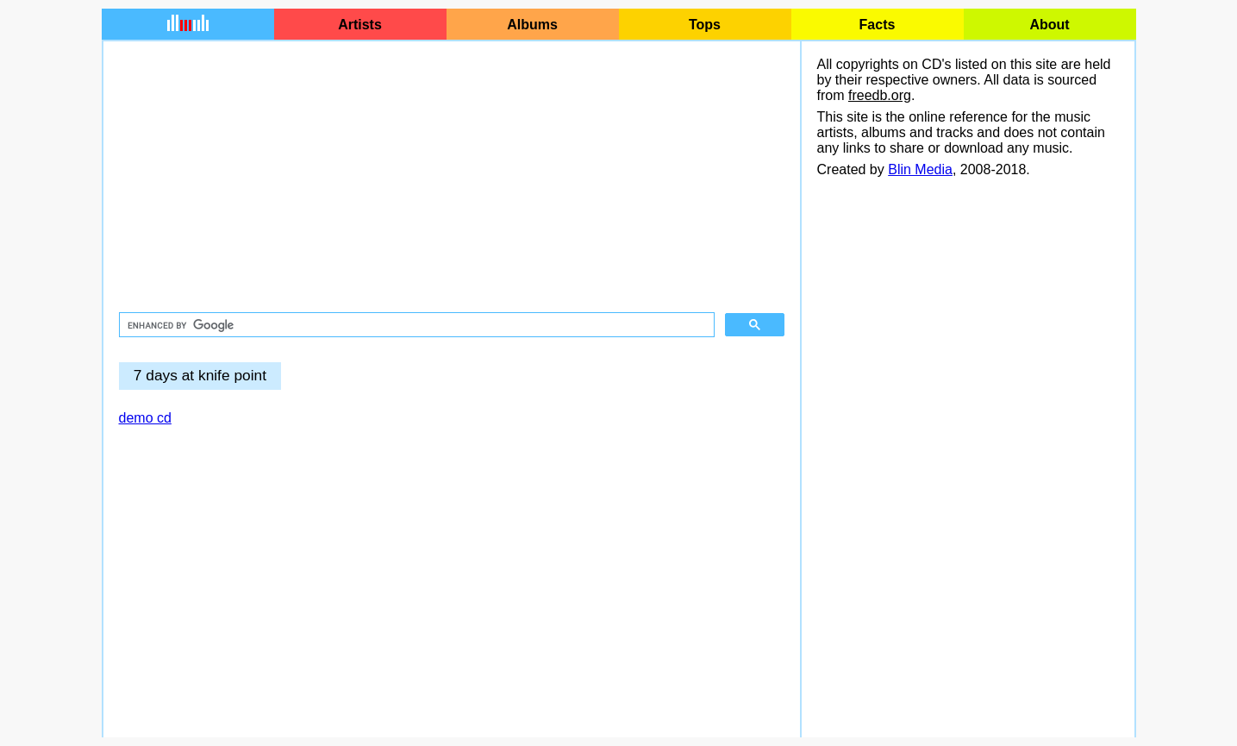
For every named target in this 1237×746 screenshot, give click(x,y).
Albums (532, 24)
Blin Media (920, 169)
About (1049, 24)
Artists (360, 24)
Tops (705, 24)
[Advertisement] (451, 177)
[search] (415, 325)
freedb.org (879, 95)
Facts (877, 24)
